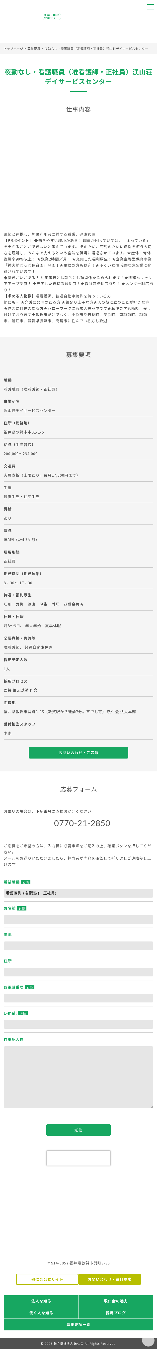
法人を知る (41, 1300)
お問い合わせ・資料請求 (110, 1279)
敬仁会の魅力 (116, 1300)
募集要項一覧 (78, 1324)
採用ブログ (116, 1312)
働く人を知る (41, 1312)
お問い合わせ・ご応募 (78, 752)
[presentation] (78, 1158)
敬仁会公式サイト (47, 1279)
